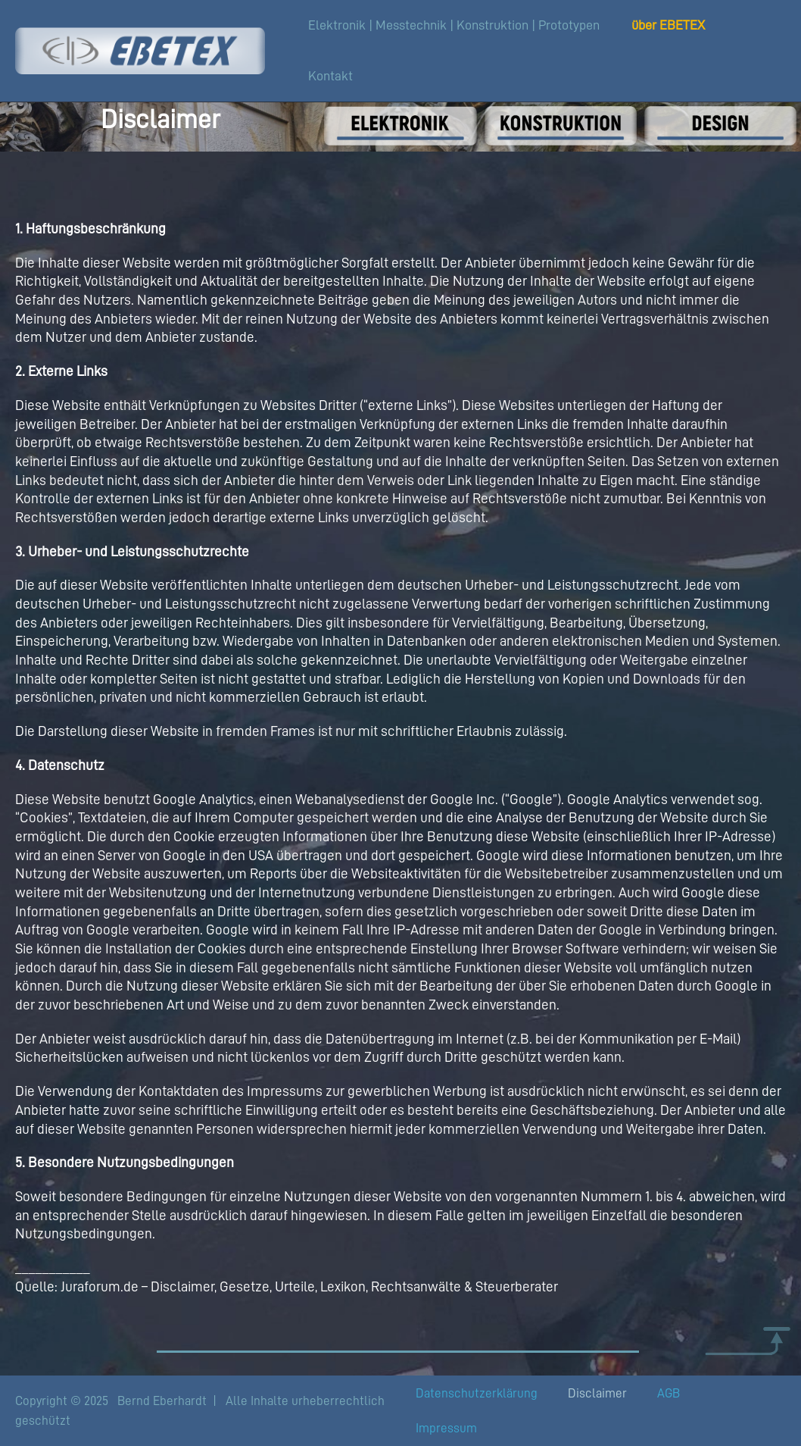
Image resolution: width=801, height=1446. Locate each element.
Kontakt (330, 76)
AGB (668, 1393)
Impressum (446, 1428)
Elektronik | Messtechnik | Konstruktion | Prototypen (454, 25)
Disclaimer (597, 1393)
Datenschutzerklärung (477, 1393)
